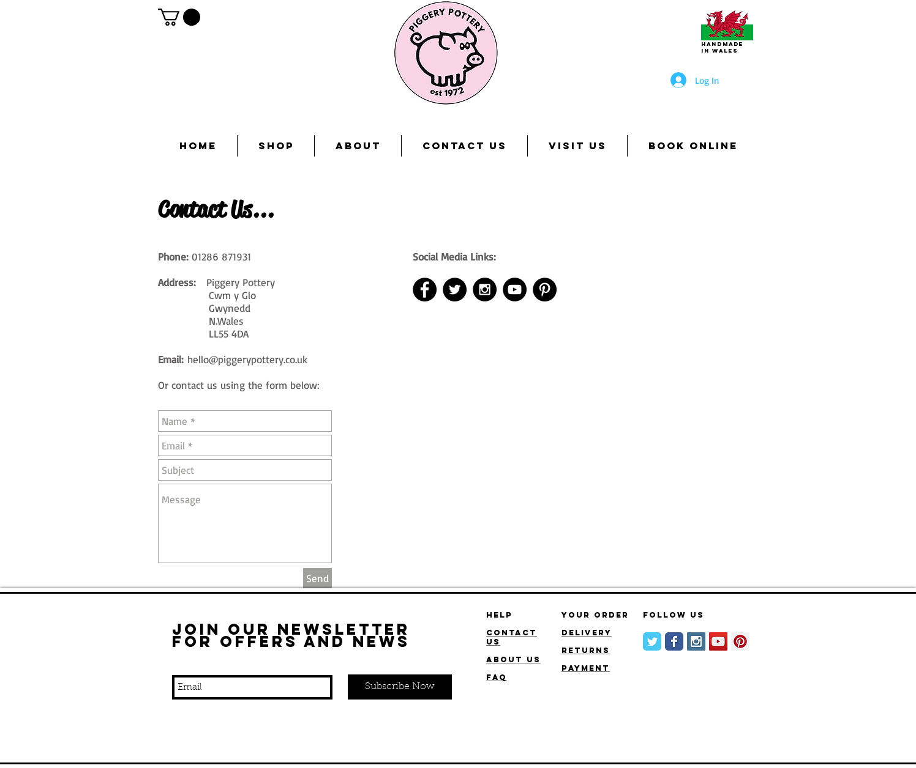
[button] (179, 17)
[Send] (317, 578)
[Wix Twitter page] (652, 641)
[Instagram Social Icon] (696, 641)
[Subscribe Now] (400, 687)
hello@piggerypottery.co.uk (247, 359)
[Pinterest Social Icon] (740, 641)
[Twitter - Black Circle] (455, 289)
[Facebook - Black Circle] (425, 289)
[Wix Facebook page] (674, 641)
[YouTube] (515, 289)
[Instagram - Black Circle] (485, 289)
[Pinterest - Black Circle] (545, 289)
